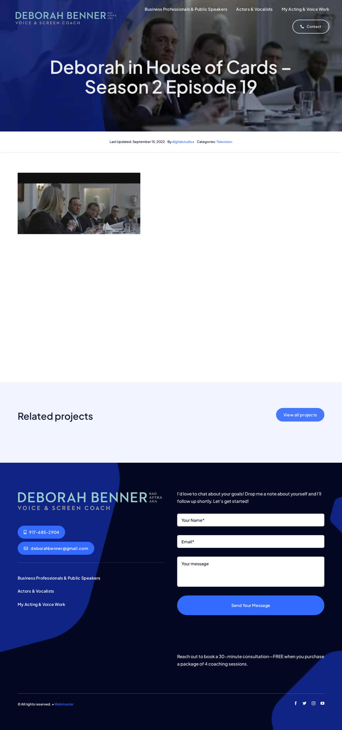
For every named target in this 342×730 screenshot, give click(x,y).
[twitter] (304, 703)
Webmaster (64, 704)
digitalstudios (183, 142)
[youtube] (322, 703)
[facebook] (296, 703)
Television (224, 142)
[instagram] (313, 703)
